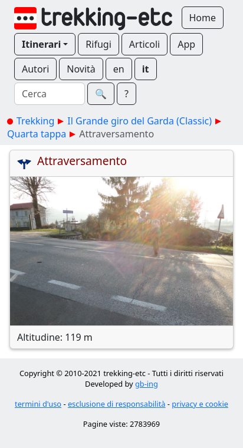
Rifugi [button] (98, 44)
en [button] (118, 68)
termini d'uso (38, 403)
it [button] (145, 68)
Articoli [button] (144, 44)
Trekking (35, 120)
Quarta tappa (36, 133)
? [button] (126, 93)
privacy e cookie (200, 403)
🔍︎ (101, 93)
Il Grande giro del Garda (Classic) (139, 120)
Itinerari (41, 44)
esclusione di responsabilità (117, 403)
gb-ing (146, 383)
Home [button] (202, 17)
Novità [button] (81, 68)
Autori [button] (35, 68)
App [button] (186, 44)
